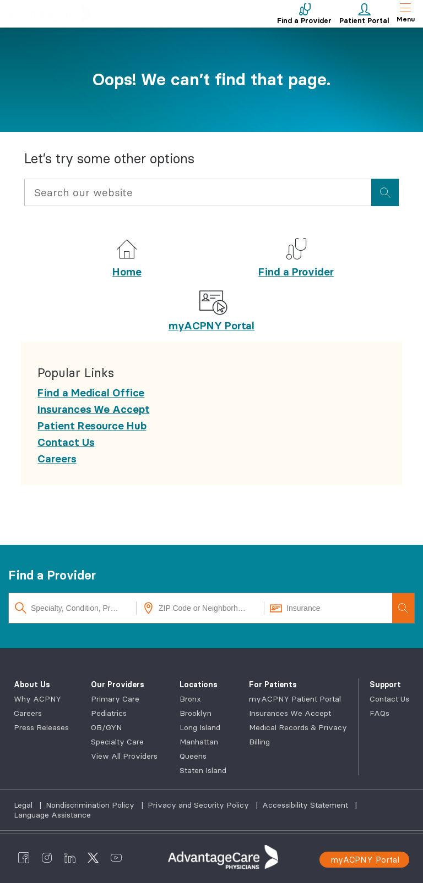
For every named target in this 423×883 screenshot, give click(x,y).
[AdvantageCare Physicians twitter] (93, 857)
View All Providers (124, 756)
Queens (193, 756)
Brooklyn (196, 713)
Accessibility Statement (306, 805)
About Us (32, 684)
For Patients (273, 684)
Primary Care (115, 699)
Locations (199, 684)
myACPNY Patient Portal (295, 699)
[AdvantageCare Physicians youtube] (116, 857)
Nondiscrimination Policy (91, 805)
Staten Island (203, 770)
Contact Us (389, 699)
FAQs (379, 713)
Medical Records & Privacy (298, 727)
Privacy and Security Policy (199, 805)
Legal (24, 805)
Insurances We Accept (290, 713)
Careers (28, 713)
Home (127, 271)
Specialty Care (117, 742)
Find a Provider (296, 271)
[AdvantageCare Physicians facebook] (24, 857)
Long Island (200, 727)
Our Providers (117, 684)
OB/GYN (106, 727)
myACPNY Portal (212, 325)
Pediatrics (109, 713)
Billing (259, 742)
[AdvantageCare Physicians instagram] (47, 857)
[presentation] (385, 192)
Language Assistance (52, 815)
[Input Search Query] (197, 192)
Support (385, 684)
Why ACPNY (37, 699)
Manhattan (199, 742)
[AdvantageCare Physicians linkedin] (70, 857)
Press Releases (41, 727)
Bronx (190, 699)
